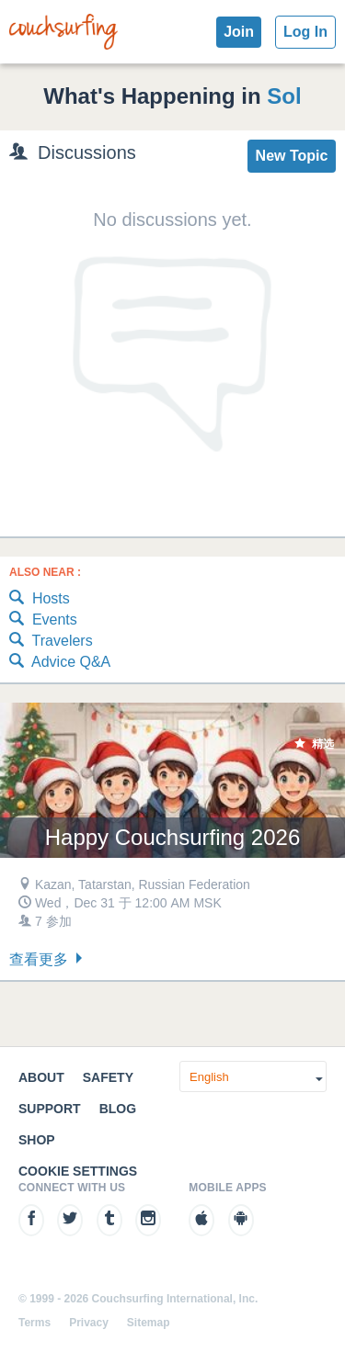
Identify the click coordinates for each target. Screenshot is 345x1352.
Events (43, 620)
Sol (284, 96)
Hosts (39, 599)
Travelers (51, 641)
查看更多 (47, 959)
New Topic (292, 155)
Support (49, 1108)
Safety (108, 1077)
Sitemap (148, 1322)
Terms (34, 1322)
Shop (36, 1139)
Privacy (89, 1322)
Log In (305, 31)
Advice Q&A (59, 662)
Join (239, 31)
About (41, 1077)
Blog (117, 1108)
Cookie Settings (77, 1171)
